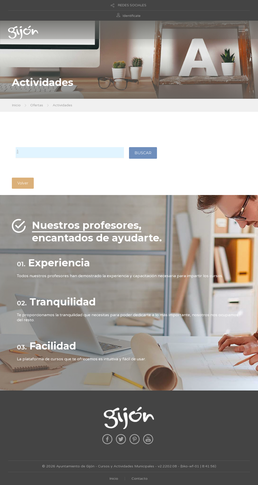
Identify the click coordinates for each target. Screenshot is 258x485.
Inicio (16, 105)
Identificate (132, 16)
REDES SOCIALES (132, 5)
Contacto (140, 478)
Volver (22, 183)
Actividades (62, 105)
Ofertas (36, 105)
